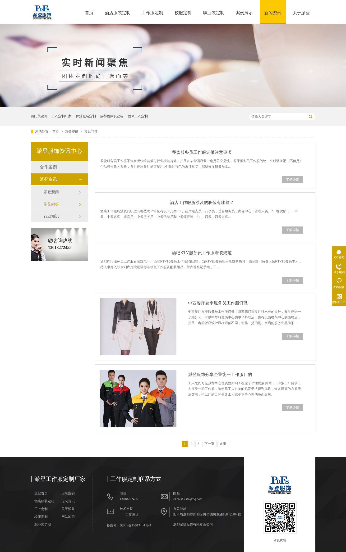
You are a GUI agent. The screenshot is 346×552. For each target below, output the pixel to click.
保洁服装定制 (86, 116)
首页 (89, 12)
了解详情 (292, 179)
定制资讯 (68, 501)
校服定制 (183, 12)
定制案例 (68, 493)
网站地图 (68, 517)
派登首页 (41, 493)
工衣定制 (41, 509)
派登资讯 (72, 131)
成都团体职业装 (111, 116)
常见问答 (90, 131)
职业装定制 (213, 12)
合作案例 (48, 167)
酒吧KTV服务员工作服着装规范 (202, 252)
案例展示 (244, 12)
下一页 (209, 444)
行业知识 (51, 216)
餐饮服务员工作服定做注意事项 (202, 152)
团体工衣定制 (138, 116)
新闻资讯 (272, 12)
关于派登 (301, 12)
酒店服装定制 (117, 12)
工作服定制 (152, 12)
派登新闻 (51, 192)
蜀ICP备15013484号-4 (135, 525)
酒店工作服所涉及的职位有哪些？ (202, 202)
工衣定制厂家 (61, 116)
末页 (223, 444)
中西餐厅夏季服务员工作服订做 (218, 303)
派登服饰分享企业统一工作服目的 (220, 374)
